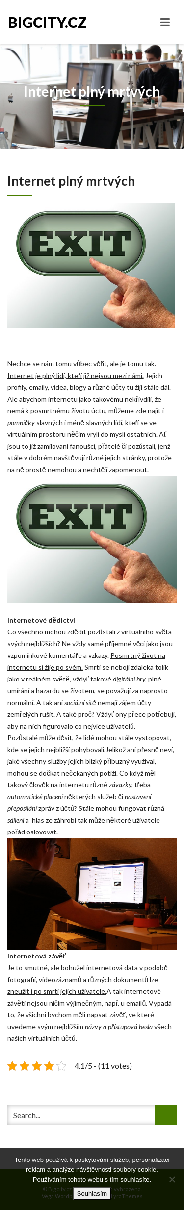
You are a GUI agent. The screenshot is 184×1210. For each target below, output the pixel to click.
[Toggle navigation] (165, 22)
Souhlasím (92, 1193)
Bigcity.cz (47, 22)
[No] (172, 1179)
